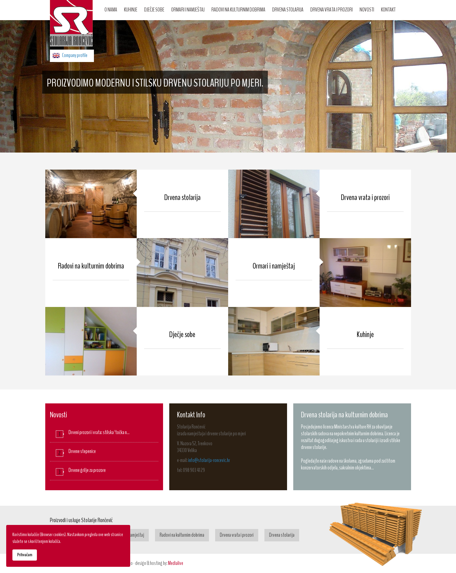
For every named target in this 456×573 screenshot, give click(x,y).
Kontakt (388, 9)
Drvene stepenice (82, 451)
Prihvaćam (24, 555)
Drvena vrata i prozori (331, 9)
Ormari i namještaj (188, 9)
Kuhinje (130, 9)
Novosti (367, 9)
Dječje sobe (154, 9)
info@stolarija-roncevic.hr (209, 460)
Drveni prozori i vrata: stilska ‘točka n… (99, 432)
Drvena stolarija (287, 9)
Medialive (175, 563)
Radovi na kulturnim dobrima (238, 9)
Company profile (74, 55)
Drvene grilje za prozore (87, 470)
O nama (110, 9)
